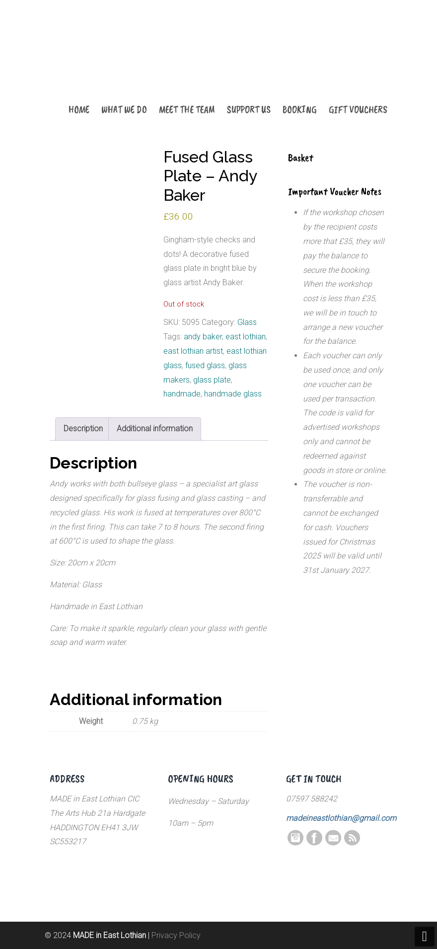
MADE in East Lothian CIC (99, 60)
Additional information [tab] (155, 428)
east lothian (245, 336)
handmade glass (233, 393)
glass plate (212, 380)
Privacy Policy (176, 935)
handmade (182, 393)
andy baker (203, 336)
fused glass (205, 365)
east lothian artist (193, 351)
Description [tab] (83, 428)
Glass (247, 322)
